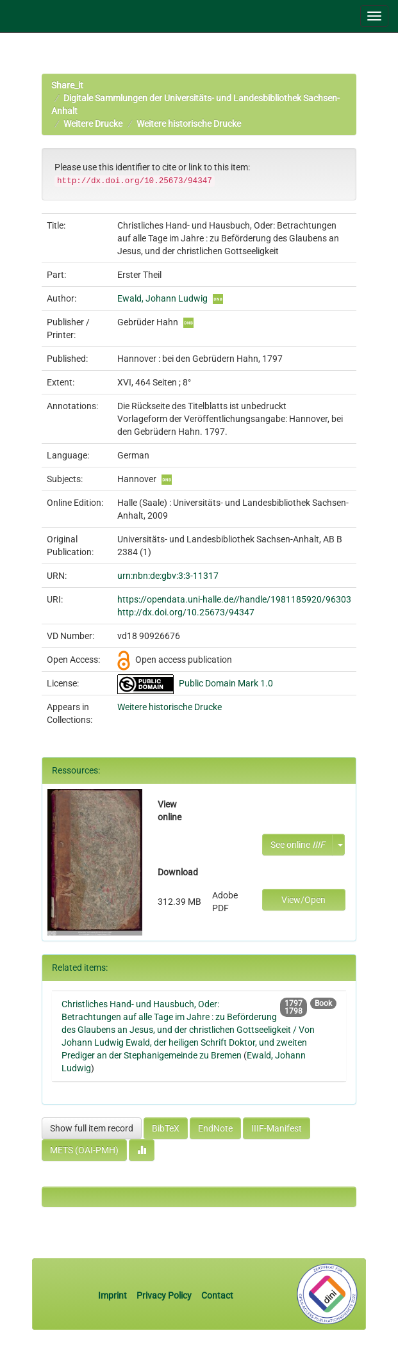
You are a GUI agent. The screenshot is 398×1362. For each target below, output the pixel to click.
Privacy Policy (164, 1295)
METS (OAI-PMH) (84, 1150)
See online (297, 844)
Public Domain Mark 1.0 (226, 683)
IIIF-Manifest (276, 1128)
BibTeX (165, 1128)
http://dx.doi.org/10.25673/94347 (185, 612)
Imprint (113, 1295)
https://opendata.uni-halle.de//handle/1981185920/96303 (234, 599)
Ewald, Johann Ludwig (162, 298)
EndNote (215, 1128)
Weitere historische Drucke (189, 123)
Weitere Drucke (92, 123)
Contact (217, 1295)
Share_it (67, 85)
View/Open (303, 900)
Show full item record (91, 1128)
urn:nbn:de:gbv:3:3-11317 (168, 576)
